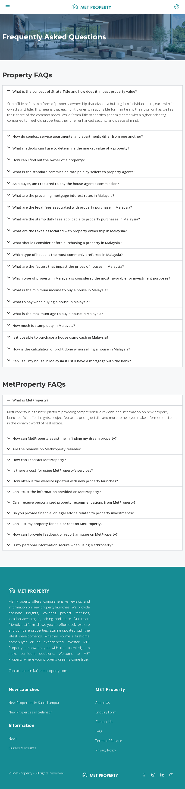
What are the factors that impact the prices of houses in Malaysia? (68, 266)
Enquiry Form (105, 712)
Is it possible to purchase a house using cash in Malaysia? (60, 337)
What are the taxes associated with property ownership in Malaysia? (70, 231)
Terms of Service (108, 740)
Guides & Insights (22, 748)
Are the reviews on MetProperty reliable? (47, 449)
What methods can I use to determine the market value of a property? (71, 148)
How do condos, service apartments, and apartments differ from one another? (78, 136)
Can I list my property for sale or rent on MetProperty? (57, 523)
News (13, 738)
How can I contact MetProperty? (39, 459)
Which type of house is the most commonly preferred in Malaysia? (68, 254)
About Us (102, 702)
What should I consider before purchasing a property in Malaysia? (67, 242)
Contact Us (104, 721)
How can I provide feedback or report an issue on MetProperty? (65, 534)
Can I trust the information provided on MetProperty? (57, 491)
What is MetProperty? (30, 400)
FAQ (98, 731)
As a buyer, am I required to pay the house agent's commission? (66, 183)
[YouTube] (172, 775)
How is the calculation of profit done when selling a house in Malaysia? (71, 349)
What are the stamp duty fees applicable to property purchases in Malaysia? (76, 219)
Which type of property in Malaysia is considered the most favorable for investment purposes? (91, 278)
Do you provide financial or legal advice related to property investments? (73, 513)
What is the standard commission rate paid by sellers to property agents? (74, 171)
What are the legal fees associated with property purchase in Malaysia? (72, 207)
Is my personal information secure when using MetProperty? (63, 545)
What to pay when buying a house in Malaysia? (51, 301)
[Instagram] (154, 775)
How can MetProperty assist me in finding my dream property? (65, 438)
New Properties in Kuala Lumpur (34, 702)
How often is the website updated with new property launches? (65, 481)
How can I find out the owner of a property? (49, 160)
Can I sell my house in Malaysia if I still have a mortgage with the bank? (72, 361)
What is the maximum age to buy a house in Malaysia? (58, 313)
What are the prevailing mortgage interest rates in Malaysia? (63, 195)
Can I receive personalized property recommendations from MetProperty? (74, 502)
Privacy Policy (105, 750)
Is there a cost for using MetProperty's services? (53, 470)
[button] (92, 91)
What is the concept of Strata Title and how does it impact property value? (75, 91)
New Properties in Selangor (30, 712)
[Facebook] (145, 775)
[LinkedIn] (163, 775)
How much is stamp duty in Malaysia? (44, 325)
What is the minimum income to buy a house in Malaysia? (60, 290)
